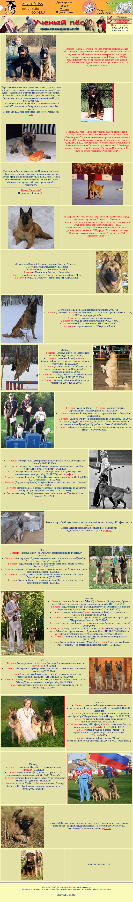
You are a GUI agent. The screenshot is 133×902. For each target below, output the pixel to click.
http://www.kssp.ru (104, 889)
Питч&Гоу (37, 666)
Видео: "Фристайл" (31, 190)
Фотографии (66, 474)
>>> (31, 114)
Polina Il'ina (67, 887)
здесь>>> (107, 530)
